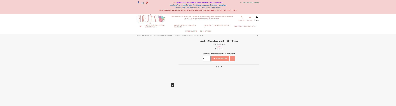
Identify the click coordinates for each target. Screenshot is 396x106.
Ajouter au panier (220, 58)
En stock (215, 44)
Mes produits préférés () (249, 2)
